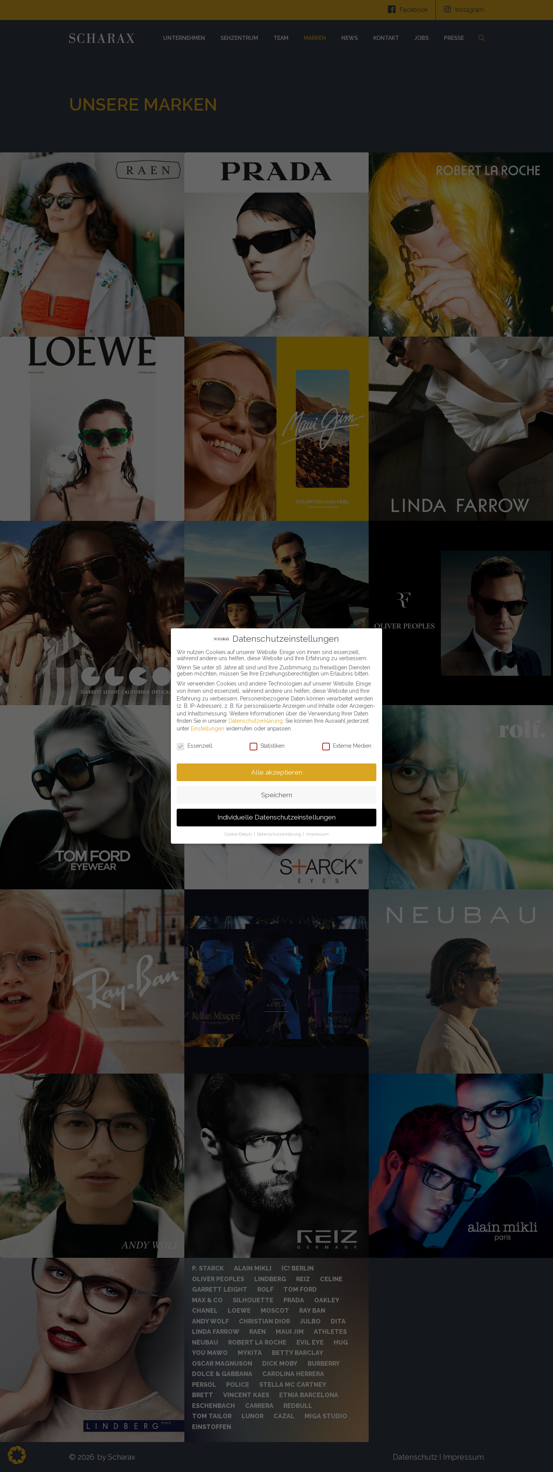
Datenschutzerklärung (255, 721)
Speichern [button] (276, 795)
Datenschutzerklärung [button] (279, 834)
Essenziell (194, 746)
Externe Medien (346, 746)
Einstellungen (207, 728)
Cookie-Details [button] (238, 834)
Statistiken (267, 746)
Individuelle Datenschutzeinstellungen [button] (276, 817)
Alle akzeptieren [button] (276, 772)
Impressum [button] (317, 834)
